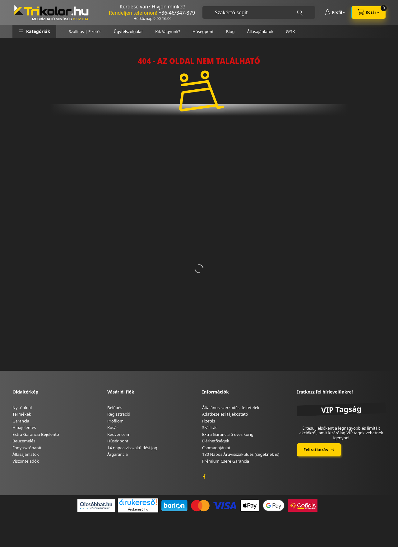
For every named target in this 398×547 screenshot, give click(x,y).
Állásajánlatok (260, 31)
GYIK (290, 31)
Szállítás (209, 427)
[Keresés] (300, 13)
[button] (34, 31)
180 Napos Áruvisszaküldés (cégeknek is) (240, 454)
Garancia (20, 421)
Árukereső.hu (138, 509)
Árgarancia (117, 454)
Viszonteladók (25, 461)
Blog (230, 31)
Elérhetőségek (215, 441)
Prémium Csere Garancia (225, 461)
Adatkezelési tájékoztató (225, 414)
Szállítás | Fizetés (85, 31)
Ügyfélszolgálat (128, 31)
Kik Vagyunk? (167, 31)
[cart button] (368, 12)
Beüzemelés (23, 441)
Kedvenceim (118, 434)
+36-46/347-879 (177, 12)
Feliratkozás (315, 449)
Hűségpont (203, 31)
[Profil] (334, 12)
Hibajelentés (24, 427)
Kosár (112, 427)
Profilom (115, 421)
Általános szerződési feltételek (230, 407)
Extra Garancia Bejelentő (35, 434)
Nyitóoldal (22, 407)
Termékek (21, 414)
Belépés (114, 407)
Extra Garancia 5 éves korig (227, 434)
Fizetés (208, 421)
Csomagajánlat (216, 447)
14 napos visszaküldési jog (132, 447)
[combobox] (258, 12)
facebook (204, 476)
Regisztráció (118, 414)
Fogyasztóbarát (27, 447)
